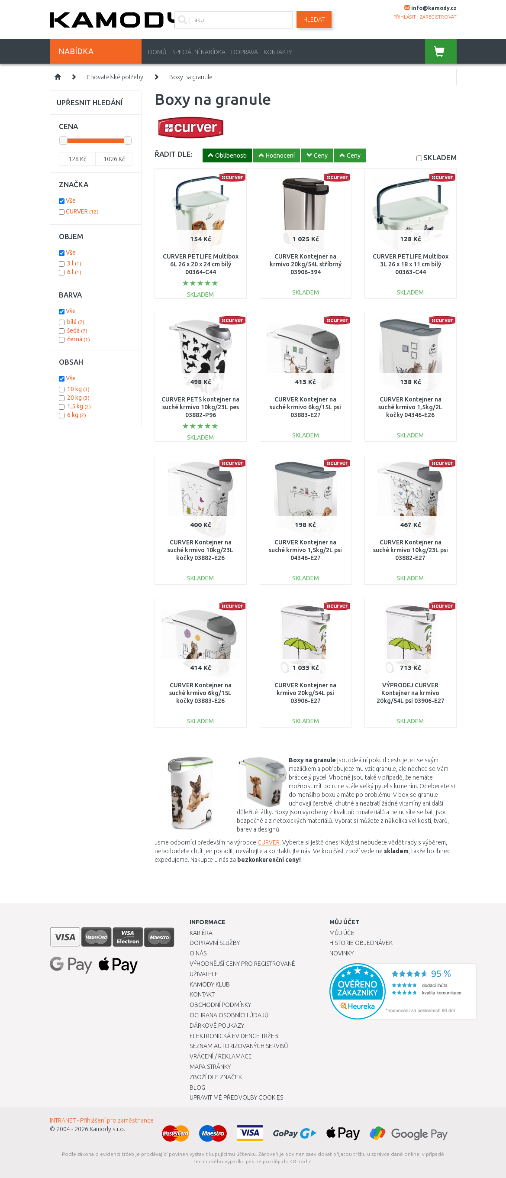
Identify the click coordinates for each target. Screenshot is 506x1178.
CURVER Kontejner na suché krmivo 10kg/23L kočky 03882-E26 (200, 550)
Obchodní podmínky (220, 1004)
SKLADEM (440, 157)
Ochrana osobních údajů (229, 1015)
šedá (77, 330)
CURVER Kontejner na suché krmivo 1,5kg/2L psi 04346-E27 (305, 550)
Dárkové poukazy (217, 1025)
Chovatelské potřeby (115, 77)
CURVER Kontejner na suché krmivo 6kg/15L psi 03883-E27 (305, 407)
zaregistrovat (438, 16)
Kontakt (202, 994)
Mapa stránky (210, 1066)
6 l (74, 272)
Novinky (341, 953)
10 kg (78, 388)
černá (78, 339)
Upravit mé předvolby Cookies (236, 1097)
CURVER (269, 842)
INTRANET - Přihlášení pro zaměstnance (102, 1120)
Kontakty (278, 52)
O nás (198, 953)
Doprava (244, 52)
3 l (74, 263)
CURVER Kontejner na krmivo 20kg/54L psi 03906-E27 (305, 693)
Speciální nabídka (199, 52)
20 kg (78, 397)
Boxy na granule (191, 77)
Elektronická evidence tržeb (234, 1035)
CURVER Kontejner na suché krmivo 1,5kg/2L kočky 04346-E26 (410, 407)
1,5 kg (79, 406)
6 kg (76, 414)
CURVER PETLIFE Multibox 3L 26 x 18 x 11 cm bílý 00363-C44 (410, 264)
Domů (157, 52)
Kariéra (201, 932)
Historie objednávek (361, 942)
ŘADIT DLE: (174, 154)
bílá (75, 321)
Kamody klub (210, 984)
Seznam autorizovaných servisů (239, 1045)
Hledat (314, 19)
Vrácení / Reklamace (221, 1056)
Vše (71, 200)
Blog (197, 1087)
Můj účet (343, 932)
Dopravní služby (215, 942)
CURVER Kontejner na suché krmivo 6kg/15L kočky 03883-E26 (200, 693)
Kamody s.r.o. (107, 1129)
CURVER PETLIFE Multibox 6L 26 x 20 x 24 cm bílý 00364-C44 (200, 264)
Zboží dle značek (216, 1077)
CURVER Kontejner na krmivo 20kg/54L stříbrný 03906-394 (306, 264)
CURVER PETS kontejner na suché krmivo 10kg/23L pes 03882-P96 (200, 407)
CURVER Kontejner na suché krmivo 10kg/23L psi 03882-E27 (410, 550)
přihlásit (404, 16)
